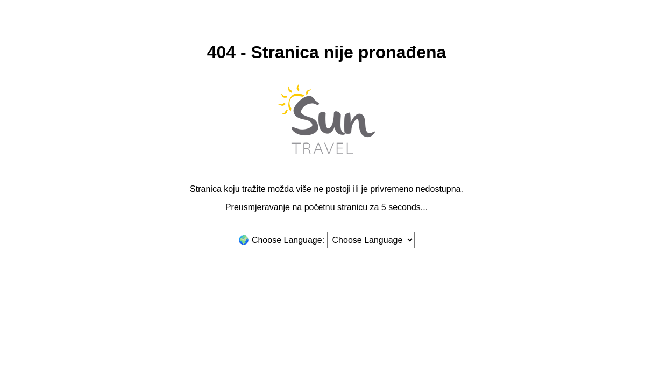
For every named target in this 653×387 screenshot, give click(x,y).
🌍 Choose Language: (281, 240)
